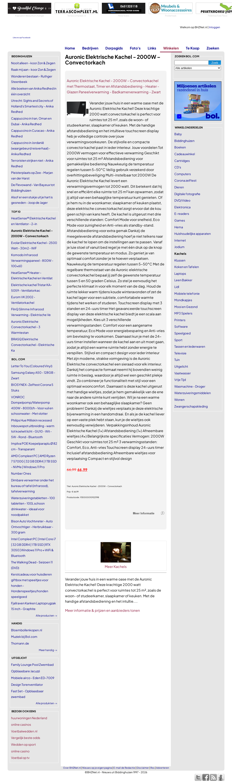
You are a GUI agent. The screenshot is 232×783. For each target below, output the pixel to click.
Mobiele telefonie (187, 293)
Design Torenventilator (27, 684)
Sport (178, 340)
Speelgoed (182, 333)
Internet (180, 240)
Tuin (177, 360)
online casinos (21, 724)
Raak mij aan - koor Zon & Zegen (33, 69)
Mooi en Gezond (186, 307)
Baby (178, 134)
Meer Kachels (116, 566)
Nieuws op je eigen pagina (97, 767)
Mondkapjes (183, 300)
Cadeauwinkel (184, 154)
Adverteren (162, 767)
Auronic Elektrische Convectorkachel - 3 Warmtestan (25, 326)
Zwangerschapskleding (191, 406)
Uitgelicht (181, 366)
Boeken (180, 147)
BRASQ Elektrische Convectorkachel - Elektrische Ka (32, 344)
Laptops (180, 273)
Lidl (176, 287)
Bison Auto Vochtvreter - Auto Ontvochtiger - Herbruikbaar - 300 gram (32, 526)
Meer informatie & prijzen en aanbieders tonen (102, 610)
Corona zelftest (185, 180)
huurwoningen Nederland (29, 718)
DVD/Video (182, 200)
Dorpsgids (114, 48)
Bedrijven (90, 48)
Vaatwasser (182, 373)
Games (179, 220)
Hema (178, 227)
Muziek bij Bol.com (24, 636)
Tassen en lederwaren (189, 346)
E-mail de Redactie (124, 767)
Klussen (179, 260)
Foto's (135, 48)
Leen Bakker (183, 280)
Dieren (179, 187)
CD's (177, 167)
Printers (179, 320)
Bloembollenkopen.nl (26, 630)
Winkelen (171, 48)
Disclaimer (143, 767)
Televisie (180, 353)
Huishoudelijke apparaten (192, 233)
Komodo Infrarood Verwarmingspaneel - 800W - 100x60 (32, 260)
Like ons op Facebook (21, 37)
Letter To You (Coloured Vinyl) (31, 366)
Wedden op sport (23, 744)
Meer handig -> (48, 650)
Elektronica (182, 207)
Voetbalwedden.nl (24, 731)
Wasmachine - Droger (189, 386)
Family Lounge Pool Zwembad (32, 664)
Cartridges (182, 161)
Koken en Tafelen (186, 267)
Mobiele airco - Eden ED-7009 (32, 678)
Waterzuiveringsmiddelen (192, 393)
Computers (182, 174)
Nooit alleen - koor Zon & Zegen (33, 63)
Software (181, 326)
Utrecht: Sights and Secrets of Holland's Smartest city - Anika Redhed (32, 106)
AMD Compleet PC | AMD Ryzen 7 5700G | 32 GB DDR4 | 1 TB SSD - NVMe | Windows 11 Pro (34, 461)
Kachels (180, 253)
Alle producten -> (46, 615)
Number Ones (21, 473)
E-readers (181, 213)
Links (152, 48)
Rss (152, 767)
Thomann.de (20, 643)
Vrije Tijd (180, 380)
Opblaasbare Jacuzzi (25, 671)
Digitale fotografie (187, 194)
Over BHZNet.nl (72, 767)
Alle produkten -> (46, 703)
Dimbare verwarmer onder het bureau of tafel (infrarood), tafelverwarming (32, 485)
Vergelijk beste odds (25, 738)
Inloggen (214, 27)
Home (70, 48)
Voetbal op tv (20, 758)
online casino (20, 751)
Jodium (179, 247)
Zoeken (213, 48)
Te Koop (192, 48)
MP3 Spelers (183, 313)
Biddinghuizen (184, 141)
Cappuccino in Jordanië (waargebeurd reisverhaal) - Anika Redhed (30, 148)
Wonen (179, 399)
